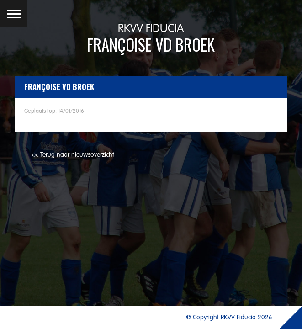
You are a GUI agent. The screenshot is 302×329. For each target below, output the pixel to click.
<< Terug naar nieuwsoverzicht (72, 155)
